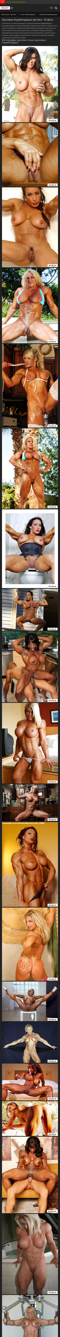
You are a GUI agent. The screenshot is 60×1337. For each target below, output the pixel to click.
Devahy (5, 8)
